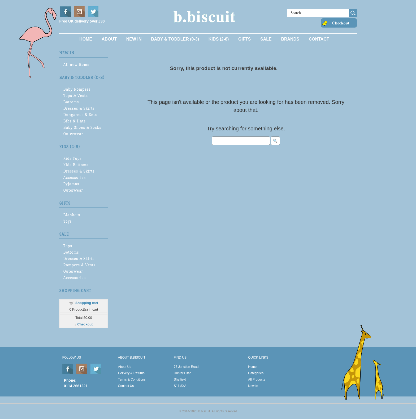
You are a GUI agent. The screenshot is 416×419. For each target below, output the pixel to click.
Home (85, 39)
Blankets (71, 215)
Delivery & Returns (131, 373)
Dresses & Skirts (78, 108)
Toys (67, 221)
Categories (255, 373)
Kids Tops (72, 158)
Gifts (244, 39)
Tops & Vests (75, 95)
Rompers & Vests (79, 265)
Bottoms (71, 102)
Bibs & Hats (74, 121)
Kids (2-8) (219, 39)
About (109, 39)
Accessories (74, 177)
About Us (124, 367)
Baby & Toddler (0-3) (175, 39)
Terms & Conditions (132, 379)
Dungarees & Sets (80, 114)
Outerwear (73, 133)
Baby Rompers (76, 89)
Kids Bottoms (75, 164)
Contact (319, 39)
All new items (76, 64)
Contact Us (126, 386)
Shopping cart (86, 303)
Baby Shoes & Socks (82, 127)
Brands (290, 39)
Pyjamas (71, 184)
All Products (256, 379)
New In (134, 39)
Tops (67, 246)
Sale (266, 39)
